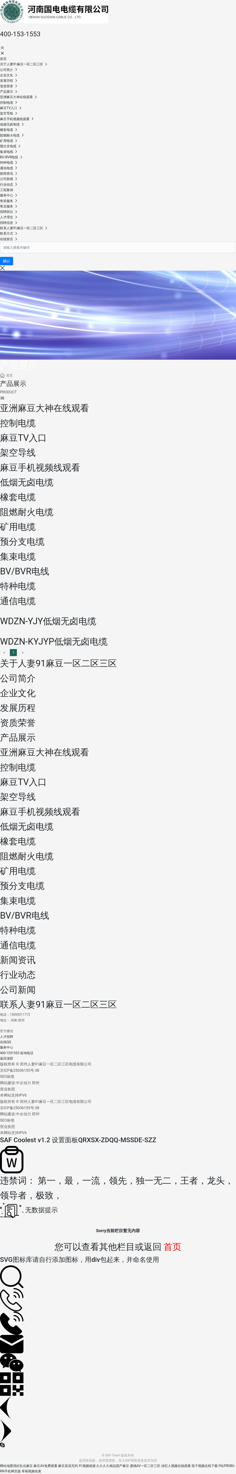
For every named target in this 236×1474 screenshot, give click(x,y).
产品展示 (18, 365)
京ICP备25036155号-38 (19, 1070)
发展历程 (18, 708)
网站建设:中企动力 (15, 1083)
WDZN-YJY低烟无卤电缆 (48, 621)
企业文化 (18, 693)
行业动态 (18, 975)
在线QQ (5, 1042)
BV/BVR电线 (24, 915)
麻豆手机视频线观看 (40, 812)
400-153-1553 (20, 34)
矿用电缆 (18, 871)
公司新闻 (18, 990)
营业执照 (7, 1089)
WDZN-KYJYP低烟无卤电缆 (54, 641)
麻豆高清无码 (68, 1466)
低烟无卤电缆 (26, 826)
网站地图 (6, 1466)
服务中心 (6, 1047)
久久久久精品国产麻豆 (112, 1466)
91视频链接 (87, 1466)
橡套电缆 (18, 841)
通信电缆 (18, 945)
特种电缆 (18, 930)
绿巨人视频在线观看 (176, 1466)
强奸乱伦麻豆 (23, 1466)
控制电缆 (18, 767)
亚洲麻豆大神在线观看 (44, 752)
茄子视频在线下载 (204, 1466)
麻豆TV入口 (23, 782)
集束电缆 (18, 901)
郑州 (35, 1083)
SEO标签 (7, 1076)
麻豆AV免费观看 (45, 1466)
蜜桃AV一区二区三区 (145, 1466)
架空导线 (18, 797)
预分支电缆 (22, 886)
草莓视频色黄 (31, 1471)
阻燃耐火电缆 (26, 856)
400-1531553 (9, 1053)
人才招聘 (6, 1036)
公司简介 (18, 678)
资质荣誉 (18, 723)
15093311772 (20, 1014)
